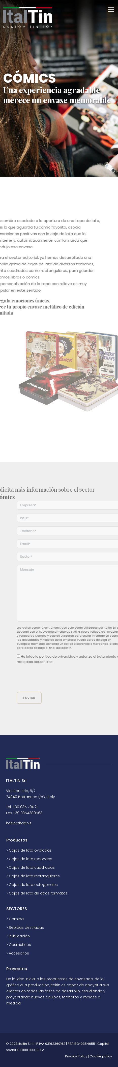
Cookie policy (101, 1056)
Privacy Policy (76, 1056)
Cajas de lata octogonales (33, 884)
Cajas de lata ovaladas (30, 850)
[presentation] (62, 678)
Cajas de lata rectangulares (34, 876)
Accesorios (19, 953)
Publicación (19, 936)
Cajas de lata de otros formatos (38, 893)
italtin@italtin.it (19, 823)
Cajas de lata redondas (30, 858)
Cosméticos (20, 944)
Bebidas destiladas (26, 927)
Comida (16, 918)
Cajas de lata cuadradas (32, 867)
